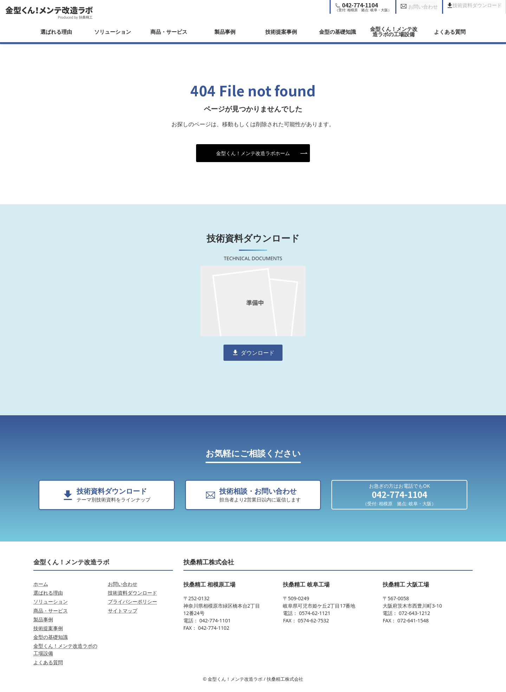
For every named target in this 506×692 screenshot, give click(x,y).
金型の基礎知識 (337, 31)
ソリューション (112, 31)
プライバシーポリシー (132, 601)
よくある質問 (450, 31)
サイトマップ (122, 610)
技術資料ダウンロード (132, 592)
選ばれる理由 (56, 31)
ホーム (40, 584)
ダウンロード (257, 353)
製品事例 (224, 31)
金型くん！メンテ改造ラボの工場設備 (393, 31)
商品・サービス (168, 31)
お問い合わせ (122, 584)
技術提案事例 (281, 31)
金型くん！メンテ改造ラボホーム (253, 153)
